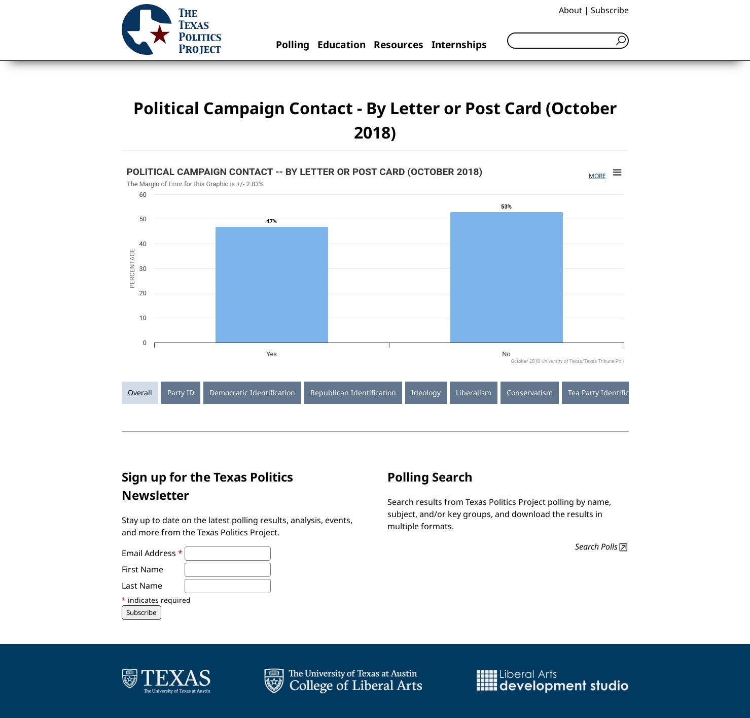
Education (341, 44)
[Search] (568, 40)
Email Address (152, 553)
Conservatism (530, 392)
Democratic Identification (252, 392)
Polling (292, 44)
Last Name (142, 585)
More (597, 176)
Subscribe (610, 10)
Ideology (426, 392)
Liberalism (473, 392)
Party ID (180, 392)
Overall (140, 392)
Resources (398, 44)
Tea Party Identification (607, 392)
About (570, 10)
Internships (459, 44)
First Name (142, 569)
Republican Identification (353, 392)
